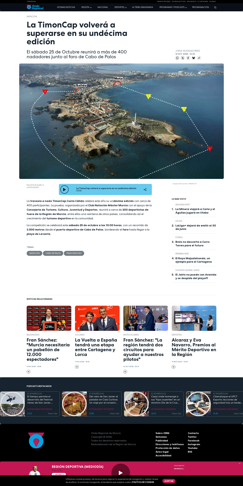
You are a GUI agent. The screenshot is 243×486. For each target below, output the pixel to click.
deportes (176, 334)
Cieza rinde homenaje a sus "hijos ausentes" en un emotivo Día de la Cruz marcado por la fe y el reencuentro (165, 399)
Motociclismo (131, 334)
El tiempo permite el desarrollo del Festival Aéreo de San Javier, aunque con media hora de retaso (41, 399)
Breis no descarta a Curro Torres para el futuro (192, 243)
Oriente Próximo (164, 1)
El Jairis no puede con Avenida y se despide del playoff (195, 276)
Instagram (194, 444)
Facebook (193, 440)
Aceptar (168, 481)
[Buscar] (214, 7)
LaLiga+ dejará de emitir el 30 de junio (195, 227)
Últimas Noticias (179, 1)
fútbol (179, 237)
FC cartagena (202, 1)
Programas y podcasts (171, 7)
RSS (190, 451)
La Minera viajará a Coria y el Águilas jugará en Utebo (195, 210)
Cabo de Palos (53, 253)
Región (85, 7)
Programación (200, 7)
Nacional (102, 7)
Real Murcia (191, 1)
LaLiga (178, 221)
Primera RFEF (182, 253)
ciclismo (80, 334)
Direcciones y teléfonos (170, 444)
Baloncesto (33, 334)
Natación (32, 16)
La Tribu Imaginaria (142, 7)
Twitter (192, 436)
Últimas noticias (66, 7)
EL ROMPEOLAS (34, 393)
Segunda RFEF (182, 204)
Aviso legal (162, 451)
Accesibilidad (163, 455)
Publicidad (162, 440)
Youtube (193, 447)
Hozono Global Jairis (187, 270)
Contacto (193, 433)
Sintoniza (161, 436)
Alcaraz (212, 1)
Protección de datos (168, 447)
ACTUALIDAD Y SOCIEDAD (39, 409)
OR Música (179, 469)
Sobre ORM (162, 433)
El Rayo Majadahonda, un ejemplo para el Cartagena (193, 260)
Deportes (119, 7)
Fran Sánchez (74, 253)
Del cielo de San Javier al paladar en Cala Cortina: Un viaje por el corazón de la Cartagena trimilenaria (103, 399)
